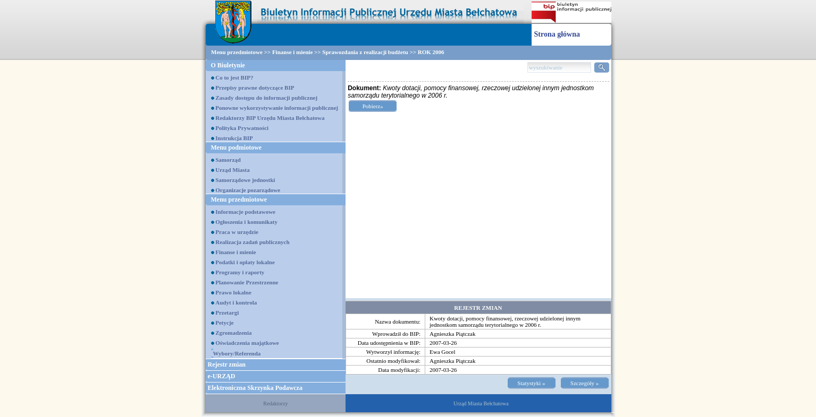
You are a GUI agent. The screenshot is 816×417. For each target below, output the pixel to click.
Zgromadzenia (233, 332)
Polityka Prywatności (241, 128)
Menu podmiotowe (236, 147)
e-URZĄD (221, 376)
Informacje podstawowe (245, 212)
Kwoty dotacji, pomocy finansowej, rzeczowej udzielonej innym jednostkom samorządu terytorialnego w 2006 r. (505, 321)
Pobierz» (373, 106)
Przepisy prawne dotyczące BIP (254, 87)
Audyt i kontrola (236, 302)
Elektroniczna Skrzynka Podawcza (255, 388)
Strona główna (557, 34)
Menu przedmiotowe (237, 52)
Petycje (224, 322)
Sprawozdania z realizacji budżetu (365, 52)
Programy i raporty (239, 272)
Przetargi (227, 312)
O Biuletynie (228, 65)
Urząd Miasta (232, 170)
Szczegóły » (584, 383)
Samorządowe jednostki (245, 180)
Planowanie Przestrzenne (246, 282)
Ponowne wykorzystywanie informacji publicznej (276, 108)
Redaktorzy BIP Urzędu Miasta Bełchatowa (269, 118)
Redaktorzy (275, 403)
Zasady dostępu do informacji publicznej (266, 97)
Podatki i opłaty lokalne (245, 262)
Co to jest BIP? (234, 77)
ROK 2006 (431, 52)
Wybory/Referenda (237, 353)
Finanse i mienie (292, 52)
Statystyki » (531, 383)
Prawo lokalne (233, 292)
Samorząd (228, 160)
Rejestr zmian (227, 364)
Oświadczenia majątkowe (247, 343)
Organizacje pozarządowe (247, 190)
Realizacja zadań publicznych (252, 242)
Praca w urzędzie (236, 232)
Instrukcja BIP (234, 138)
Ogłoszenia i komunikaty (246, 222)
